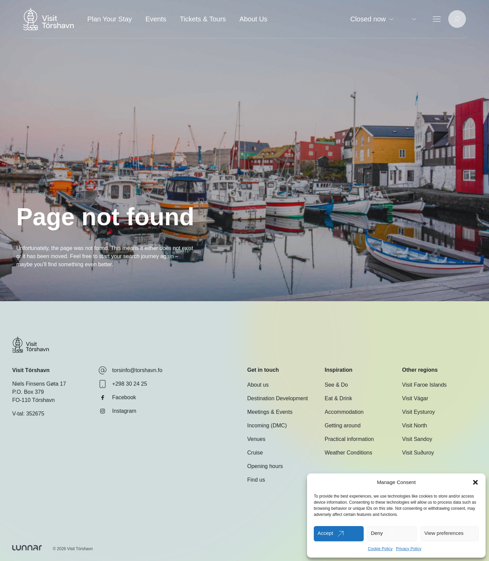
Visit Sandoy (417, 439)
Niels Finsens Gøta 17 (39, 384)
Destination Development (277, 398)
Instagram (117, 411)
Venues (256, 439)
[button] (475, 482)
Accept (325, 533)
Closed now (371, 19)
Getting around (343, 425)
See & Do (336, 385)
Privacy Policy (408, 548)
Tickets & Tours (203, 19)
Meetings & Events (269, 412)
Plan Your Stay (109, 19)
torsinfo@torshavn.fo (130, 370)
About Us (253, 19)
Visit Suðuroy (418, 453)
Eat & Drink (338, 398)
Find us (256, 480)
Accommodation (344, 412)
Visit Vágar (415, 398)
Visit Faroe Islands (424, 385)
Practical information (349, 439)
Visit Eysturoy (418, 412)
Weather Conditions (348, 453)
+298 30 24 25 (122, 384)
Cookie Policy (380, 548)
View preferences (444, 533)
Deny (377, 533)
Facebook (117, 397)
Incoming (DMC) (267, 425)
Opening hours (265, 466)
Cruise (255, 453)
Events (155, 19)
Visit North (414, 425)
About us (258, 385)
